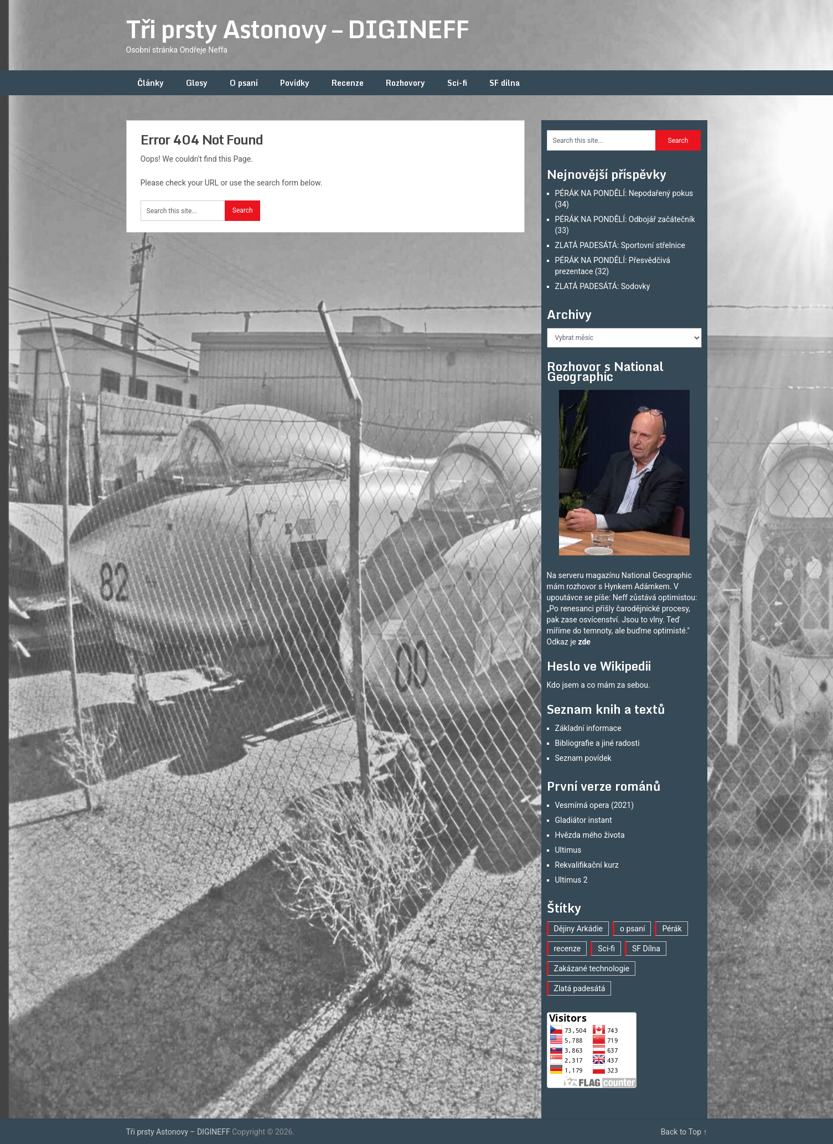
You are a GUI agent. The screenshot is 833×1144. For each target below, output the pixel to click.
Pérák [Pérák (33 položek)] (671, 928)
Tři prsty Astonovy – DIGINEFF (297, 29)
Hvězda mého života (590, 835)
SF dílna (504, 82)
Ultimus (568, 850)
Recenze (348, 82)
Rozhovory (405, 82)
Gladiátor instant (583, 820)
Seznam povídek (583, 758)
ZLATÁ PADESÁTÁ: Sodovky (602, 286)
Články (150, 82)
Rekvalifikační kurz (587, 864)
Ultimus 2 (571, 879)
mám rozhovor (572, 586)
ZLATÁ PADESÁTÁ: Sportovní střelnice (620, 245)
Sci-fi (457, 82)
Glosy (197, 82)
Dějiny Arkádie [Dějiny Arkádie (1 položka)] (578, 928)
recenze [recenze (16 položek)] (567, 948)
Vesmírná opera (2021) (594, 805)
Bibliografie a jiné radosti (597, 743)
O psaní (244, 82)
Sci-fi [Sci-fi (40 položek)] (606, 948)
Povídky (294, 82)
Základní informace (588, 728)
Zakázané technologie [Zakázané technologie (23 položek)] (592, 968)
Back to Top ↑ (684, 1131)
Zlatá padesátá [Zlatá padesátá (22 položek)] (580, 988)
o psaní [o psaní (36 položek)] (632, 928)
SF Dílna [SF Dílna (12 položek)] (646, 948)
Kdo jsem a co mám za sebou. (598, 685)
